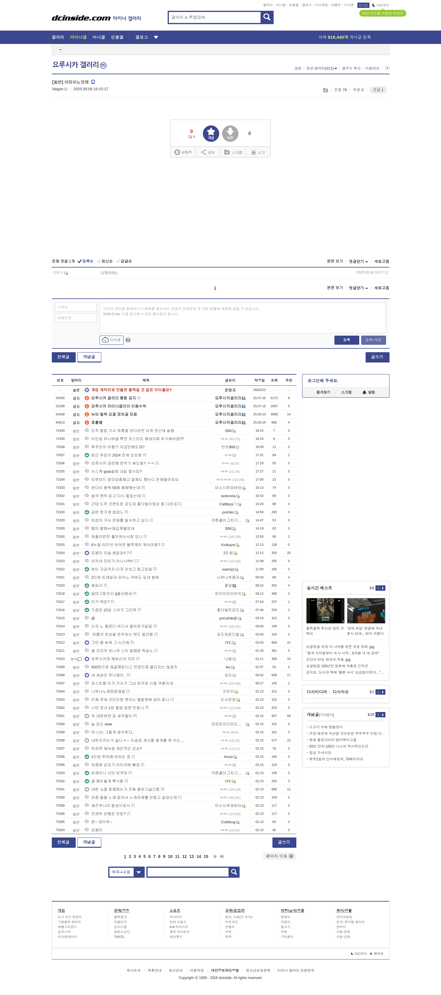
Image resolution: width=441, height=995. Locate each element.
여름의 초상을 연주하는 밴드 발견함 (119, 634)
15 (206, 856)
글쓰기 (377, 357)
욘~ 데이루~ (98, 822)
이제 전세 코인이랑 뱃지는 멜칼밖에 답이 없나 (127, 699)
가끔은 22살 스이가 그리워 (110, 610)
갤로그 (307, 5)
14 (198, 856)
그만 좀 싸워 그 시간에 (107, 642)
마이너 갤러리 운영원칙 (295, 971)
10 (170, 856)
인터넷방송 (344, 917)
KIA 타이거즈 (179, 927)
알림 (368, 392)
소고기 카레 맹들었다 (326, 727)
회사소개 (134, 971)
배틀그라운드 (67, 927)
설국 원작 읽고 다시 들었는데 (113, 496)
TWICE (119, 937)
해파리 (93, 585)
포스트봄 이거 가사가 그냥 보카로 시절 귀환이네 (129, 683)
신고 (258, 152)
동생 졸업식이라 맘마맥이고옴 (333, 740)
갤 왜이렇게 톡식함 (104, 781)
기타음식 (287, 937)
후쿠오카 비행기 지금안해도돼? (114, 447)
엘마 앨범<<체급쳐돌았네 (109, 528)
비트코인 (231, 922)
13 (191, 856)
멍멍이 (286, 917)
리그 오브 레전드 (70, 917)
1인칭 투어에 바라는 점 (107, 757)
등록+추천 (373, 340)
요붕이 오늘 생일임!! (105, 553)
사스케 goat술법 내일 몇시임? (113, 471)
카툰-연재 (343, 932)
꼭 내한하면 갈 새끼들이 (108, 716)
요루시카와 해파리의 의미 (110, 659)
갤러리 (268, 5)
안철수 (230, 927)
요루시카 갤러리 (79, 64)
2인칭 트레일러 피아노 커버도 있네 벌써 (122, 577)
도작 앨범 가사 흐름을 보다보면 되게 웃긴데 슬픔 (129, 431)
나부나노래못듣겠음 (105, 691)
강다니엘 (120, 927)
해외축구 (176, 937)
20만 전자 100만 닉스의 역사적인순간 (339, 746)
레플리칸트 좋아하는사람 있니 (113, 536)
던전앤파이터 (67, 937)
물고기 (286, 927)
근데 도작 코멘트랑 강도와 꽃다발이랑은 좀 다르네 (131, 504)
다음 (215, 856)
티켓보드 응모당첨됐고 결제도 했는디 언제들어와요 (131, 479)
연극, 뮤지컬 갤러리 (350, 922)
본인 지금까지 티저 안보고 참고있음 (118, 569)
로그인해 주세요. (323, 380)
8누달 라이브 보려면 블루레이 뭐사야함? (122, 545)
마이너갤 (78, 37)
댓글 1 (378, 90)
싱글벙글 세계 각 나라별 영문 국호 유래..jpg (340, 647)
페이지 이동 (279, 856)
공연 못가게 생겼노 (104, 512)
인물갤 (294, 5)
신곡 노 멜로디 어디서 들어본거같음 (118, 626)
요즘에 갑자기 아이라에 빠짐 (112, 765)
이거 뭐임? (97, 602)
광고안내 (176, 971)
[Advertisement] (220, 208)
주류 (284, 932)
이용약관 (197, 971)
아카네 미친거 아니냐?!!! (108, 561)
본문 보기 (335, 261)
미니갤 (281, 5)
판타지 (341, 927)
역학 (228, 937)
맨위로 (377, 953)
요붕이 (93, 830)
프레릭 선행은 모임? (105, 814)
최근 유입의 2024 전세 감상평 (113, 455)
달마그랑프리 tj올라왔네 (108, 594)
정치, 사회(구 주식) (239, 917)
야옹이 (286, 922)
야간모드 (380, 5)
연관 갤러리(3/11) (322, 68)
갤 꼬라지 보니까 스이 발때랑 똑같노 (119, 651)
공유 (208, 152)
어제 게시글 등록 (345, 37)
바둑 (228, 932)
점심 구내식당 (320, 753)
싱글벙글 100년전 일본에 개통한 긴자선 (337, 666)
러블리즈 (120, 922)
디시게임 (321, 5)
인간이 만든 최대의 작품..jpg (328, 660)
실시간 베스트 (319, 588)
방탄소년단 (122, 932)
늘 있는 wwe (98, 724)
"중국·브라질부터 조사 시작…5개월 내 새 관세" (342, 653)
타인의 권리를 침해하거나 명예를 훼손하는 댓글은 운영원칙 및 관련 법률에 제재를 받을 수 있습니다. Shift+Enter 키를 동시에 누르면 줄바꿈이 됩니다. (181, 311)
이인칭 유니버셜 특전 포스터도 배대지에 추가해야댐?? (134, 439)
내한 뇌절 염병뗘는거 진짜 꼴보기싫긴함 (122, 789)
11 (177, 856)
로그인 (363, 5)
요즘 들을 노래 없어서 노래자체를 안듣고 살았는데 (131, 797)
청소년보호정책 (258, 971)
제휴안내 (155, 971)
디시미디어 (317, 692)
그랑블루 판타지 (69, 922)
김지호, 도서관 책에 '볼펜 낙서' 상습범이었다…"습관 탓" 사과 (345, 672)
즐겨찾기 (323, 392)
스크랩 (325, 90)
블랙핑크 (120, 917)
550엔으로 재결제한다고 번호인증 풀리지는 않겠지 (131, 667)
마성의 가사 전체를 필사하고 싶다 (116, 520)
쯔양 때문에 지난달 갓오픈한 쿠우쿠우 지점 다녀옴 (347, 734)
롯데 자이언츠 (180, 932)
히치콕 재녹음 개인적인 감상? (113, 748)
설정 (298, 68)
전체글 (63, 357)
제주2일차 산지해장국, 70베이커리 (336, 759)
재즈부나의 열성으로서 (107, 805)
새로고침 (381, 261)
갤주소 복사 (351, 68)
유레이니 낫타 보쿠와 (106, 773)
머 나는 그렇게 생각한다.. (109, 732)
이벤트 (336, 5)
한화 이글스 (178, 922)
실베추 (183, 152)
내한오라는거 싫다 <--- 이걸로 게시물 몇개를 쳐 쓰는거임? (135, 740)
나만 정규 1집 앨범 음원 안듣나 (114, 708)
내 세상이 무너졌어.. (105, 675)
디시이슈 (341, 692)
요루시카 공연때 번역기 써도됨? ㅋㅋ (119, 463)
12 (184, 856)
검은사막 (64, 932)
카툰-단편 (343, 937)
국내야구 (176, 917)
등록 (346, 340)
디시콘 (349, 5)
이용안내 (372, 68)
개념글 (89, 357)
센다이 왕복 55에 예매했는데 (112, 488)
